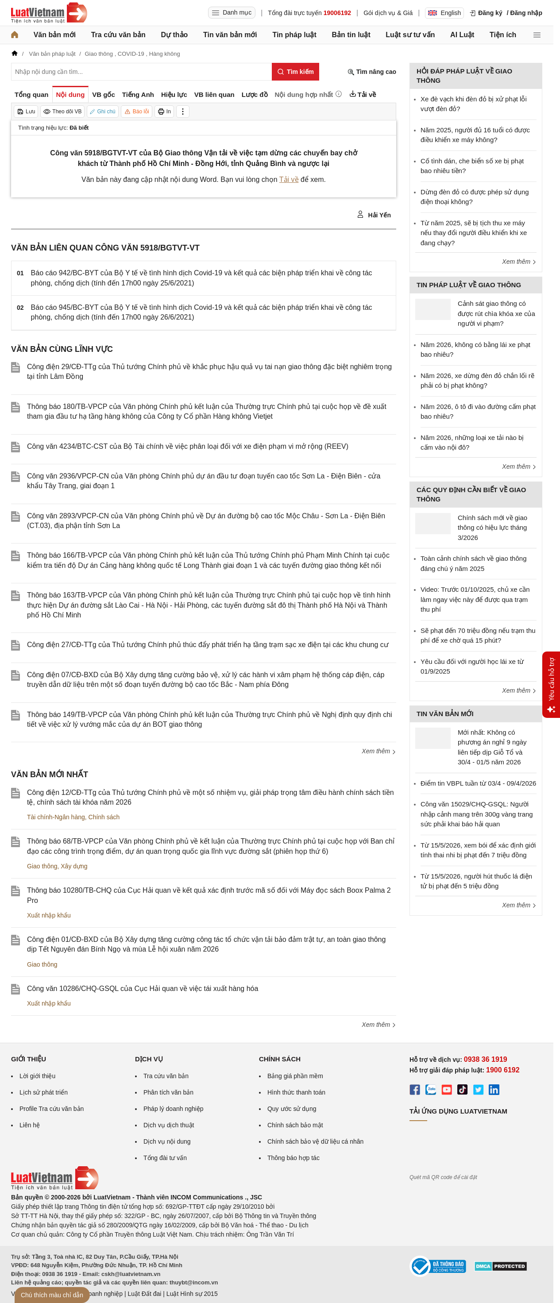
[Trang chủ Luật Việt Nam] (49, 12)
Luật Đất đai (144, 1293)
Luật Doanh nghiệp (96, 1293)
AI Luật (462, 35)
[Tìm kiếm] (295, 72)
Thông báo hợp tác (293, 1157)
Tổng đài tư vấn (165, 1157)
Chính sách (104, 817)
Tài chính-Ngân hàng (56, 817)
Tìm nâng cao (372, 72)
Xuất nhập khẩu (49, 915)
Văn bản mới (55, 35)
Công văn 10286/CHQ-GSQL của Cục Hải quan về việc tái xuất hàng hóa (142, 988)
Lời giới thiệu (37, 1075)
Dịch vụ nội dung (167, 1141)
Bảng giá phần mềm (295, 1075)
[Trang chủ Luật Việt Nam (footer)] (55, 1187)
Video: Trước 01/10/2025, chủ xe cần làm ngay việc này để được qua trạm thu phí (475, 599)
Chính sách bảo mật (295, 1125)
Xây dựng (74, 866)
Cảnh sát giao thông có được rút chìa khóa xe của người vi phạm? (496, 313)
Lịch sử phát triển (43, 1092)
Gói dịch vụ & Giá (388, 12)
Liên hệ (29, 1125)
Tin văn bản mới (230, 35)
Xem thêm (379, 751)
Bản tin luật (351, 35)
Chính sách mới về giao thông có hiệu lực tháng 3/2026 (492, 527)
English (444, 12)
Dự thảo (174, 35)
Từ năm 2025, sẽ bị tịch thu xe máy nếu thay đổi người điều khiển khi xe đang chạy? (474, 233)
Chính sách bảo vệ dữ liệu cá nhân (315, 1141)
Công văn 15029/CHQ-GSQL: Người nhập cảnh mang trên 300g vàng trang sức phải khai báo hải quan (477, 814)
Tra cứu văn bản (118, 35)
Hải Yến (374, 215)
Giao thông (42, 866)
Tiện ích (503, 35)
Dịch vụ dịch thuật (168, 1125)
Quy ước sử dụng (292, 1108)
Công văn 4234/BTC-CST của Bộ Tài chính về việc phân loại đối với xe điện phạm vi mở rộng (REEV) (187, 446)
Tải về (289, 179)
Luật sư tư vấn (410, 35)
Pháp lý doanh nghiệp (173, 1108)
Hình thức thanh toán (296, 1092)
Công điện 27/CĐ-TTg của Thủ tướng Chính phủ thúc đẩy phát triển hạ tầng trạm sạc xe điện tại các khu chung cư (208, 644)
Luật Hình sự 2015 (192, 1293)
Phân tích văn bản (168, 1092)
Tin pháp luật (294, 35)
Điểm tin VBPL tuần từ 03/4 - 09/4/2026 (478, 783)
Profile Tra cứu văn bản (51, 1108)
